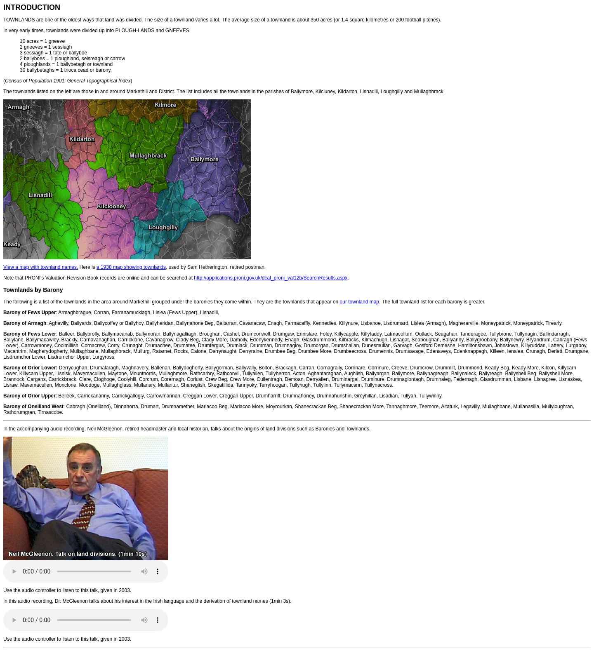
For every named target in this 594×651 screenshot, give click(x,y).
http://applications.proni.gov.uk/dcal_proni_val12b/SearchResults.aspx (270, 278)
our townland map (359, 302)
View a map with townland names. (40, 267)
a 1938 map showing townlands (131, 267)
